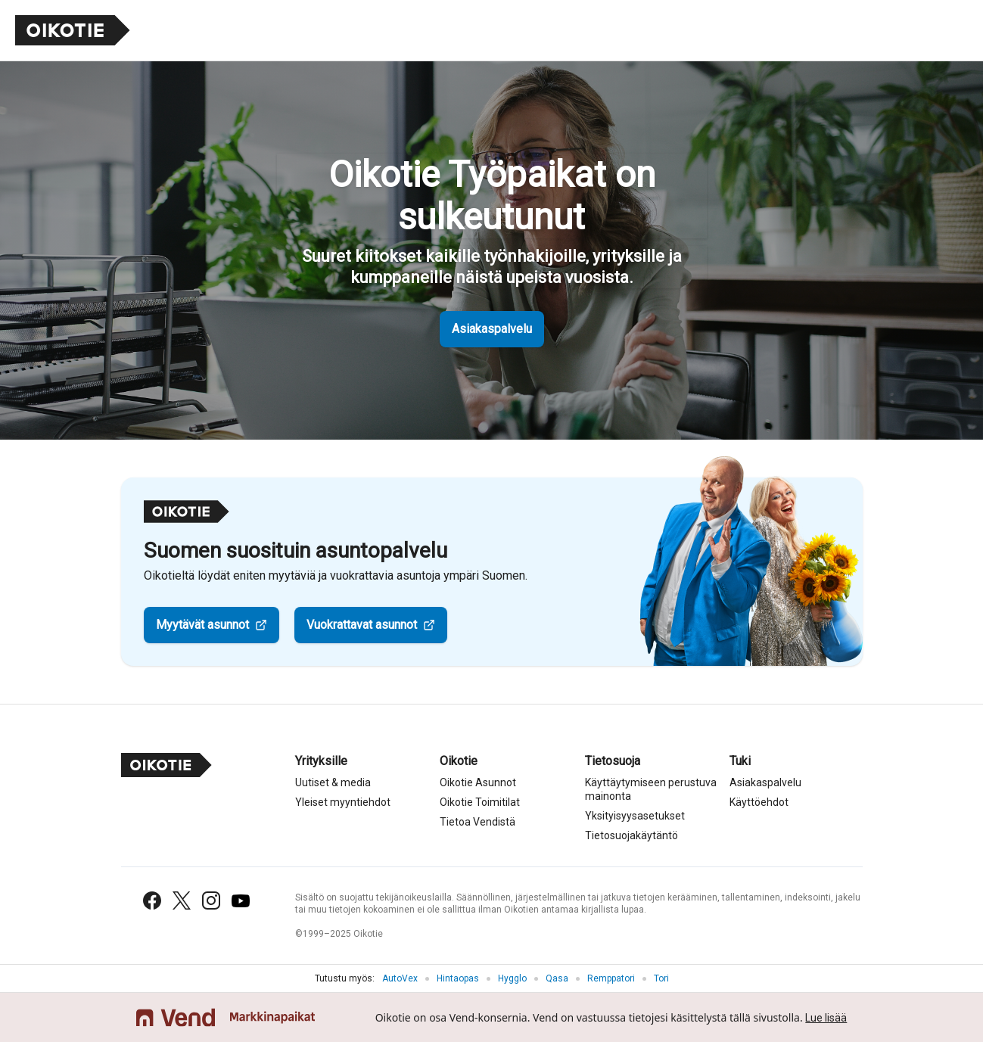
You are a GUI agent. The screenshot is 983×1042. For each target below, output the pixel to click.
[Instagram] (211, 900)
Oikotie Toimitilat (480, 802)
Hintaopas (458, 978)
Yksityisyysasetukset (635, 816)
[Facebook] (152, 900)
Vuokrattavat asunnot (361, 624)
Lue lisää (826, 1018)
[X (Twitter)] (182, 900)
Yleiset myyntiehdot (342, 802)
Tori (661, 978)
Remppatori (611, 978)
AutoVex (400, 978)
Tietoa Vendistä (477, 822)
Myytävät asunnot (202, 624)
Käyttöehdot (759, 802)
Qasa (557, 978)
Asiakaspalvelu (492, 329)
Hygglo (512, 978)
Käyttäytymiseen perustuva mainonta (651, 789)
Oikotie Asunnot (478, 782)
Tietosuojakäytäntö (631, 835)
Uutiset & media (333, 782)
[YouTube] (241, 900)
